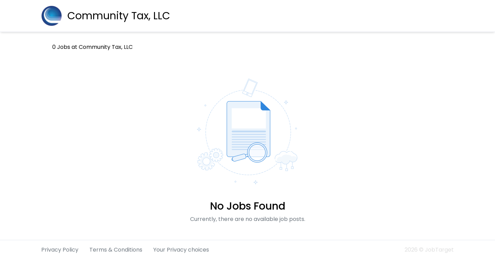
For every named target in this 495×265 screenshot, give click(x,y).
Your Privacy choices (181, 250)
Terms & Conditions (115, 250)
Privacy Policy (59, 250)
